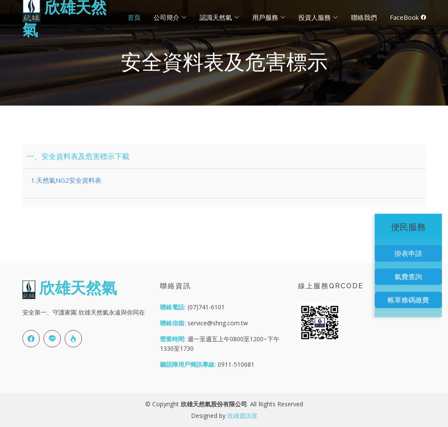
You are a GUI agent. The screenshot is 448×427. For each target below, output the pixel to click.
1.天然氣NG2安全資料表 (66, 180)
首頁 (134, 17)
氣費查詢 (408, 276)
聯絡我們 (364, 17)
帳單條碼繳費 (408, 300)
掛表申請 (408, 253)
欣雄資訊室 (242, 415)
